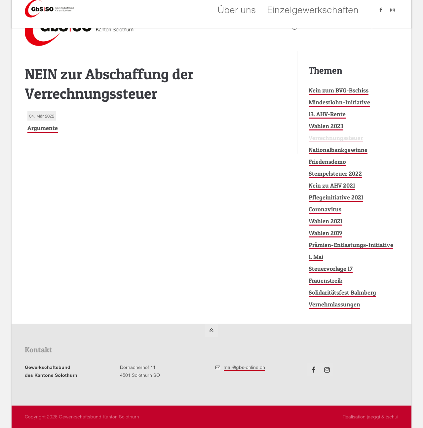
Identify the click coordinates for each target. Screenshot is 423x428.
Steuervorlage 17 (331, 268)
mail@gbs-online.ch (244, 367)
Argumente (42, 128)
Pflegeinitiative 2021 (336, 197)
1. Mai (316, 256)
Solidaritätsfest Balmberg (342, 292)
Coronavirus (325, 209)
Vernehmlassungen (334, 304)
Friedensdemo (327, 161)
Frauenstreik (325, 280)
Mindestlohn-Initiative (339, 102)
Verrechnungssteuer (336, 137)
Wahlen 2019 (325, 233)
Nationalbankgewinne (338, 149)
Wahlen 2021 (325, 221)
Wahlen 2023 (326, 126)
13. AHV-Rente (327, 114)
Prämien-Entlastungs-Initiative (351, 244)
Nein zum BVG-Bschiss (338, 90)
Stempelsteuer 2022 (335, 173)
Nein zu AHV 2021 (332, 185)
